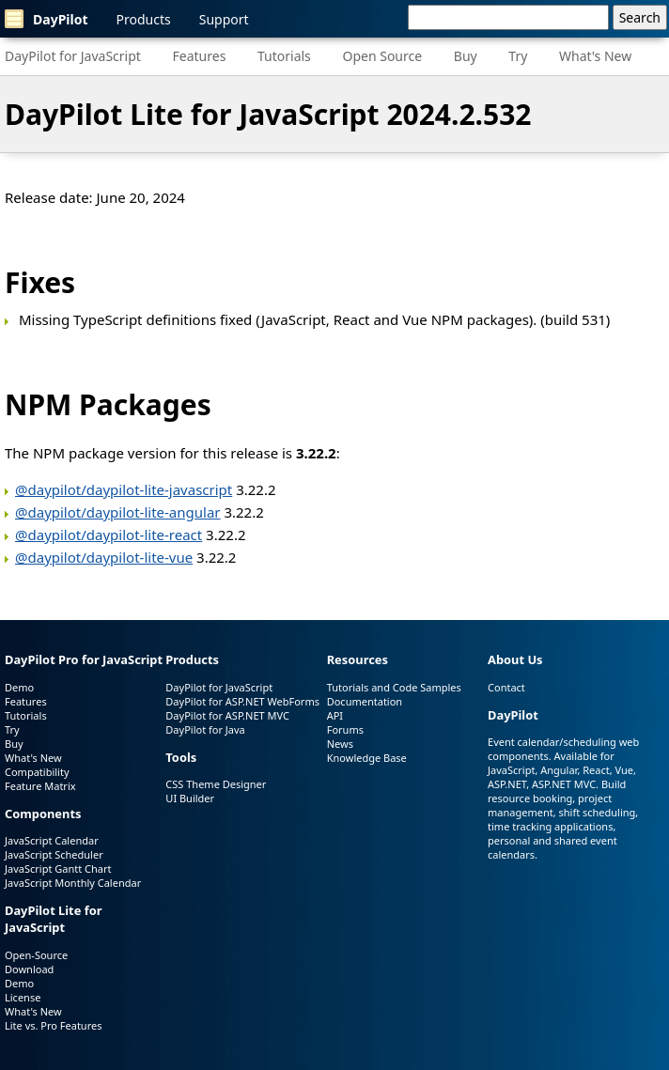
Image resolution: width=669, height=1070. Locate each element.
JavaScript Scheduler (54, 854)
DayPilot (46, 18)
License (22, 997)
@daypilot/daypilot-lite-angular (118, 512)
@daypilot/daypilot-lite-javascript (123, 489)
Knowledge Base (367, 758)
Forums (345, 729)
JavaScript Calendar (52, 840)
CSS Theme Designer (215, 784)
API (335, 715)
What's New (595, 56)
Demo (19, 687)
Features (199, 56)
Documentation (364, 701)
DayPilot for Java (204, 729)
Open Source (382, 56)
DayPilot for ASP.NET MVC (227, 715)
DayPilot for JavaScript (73, 56)
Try (517, 56)
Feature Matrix (40, 786)
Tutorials (284, 56)
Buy (465, 56)
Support (224, 19)
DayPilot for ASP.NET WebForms (242, 701)
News (340, 744)
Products (144, 19)
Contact (506, 687)
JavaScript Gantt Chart (58, 868)
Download (29, 969)
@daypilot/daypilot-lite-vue (104, 557)
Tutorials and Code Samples (394, 687)
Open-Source (36, 955)
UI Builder (189, 798)
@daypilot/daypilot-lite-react (108, 534)
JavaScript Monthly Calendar (73, 883)
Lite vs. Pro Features (53, 1025)
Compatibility (37, 772)
